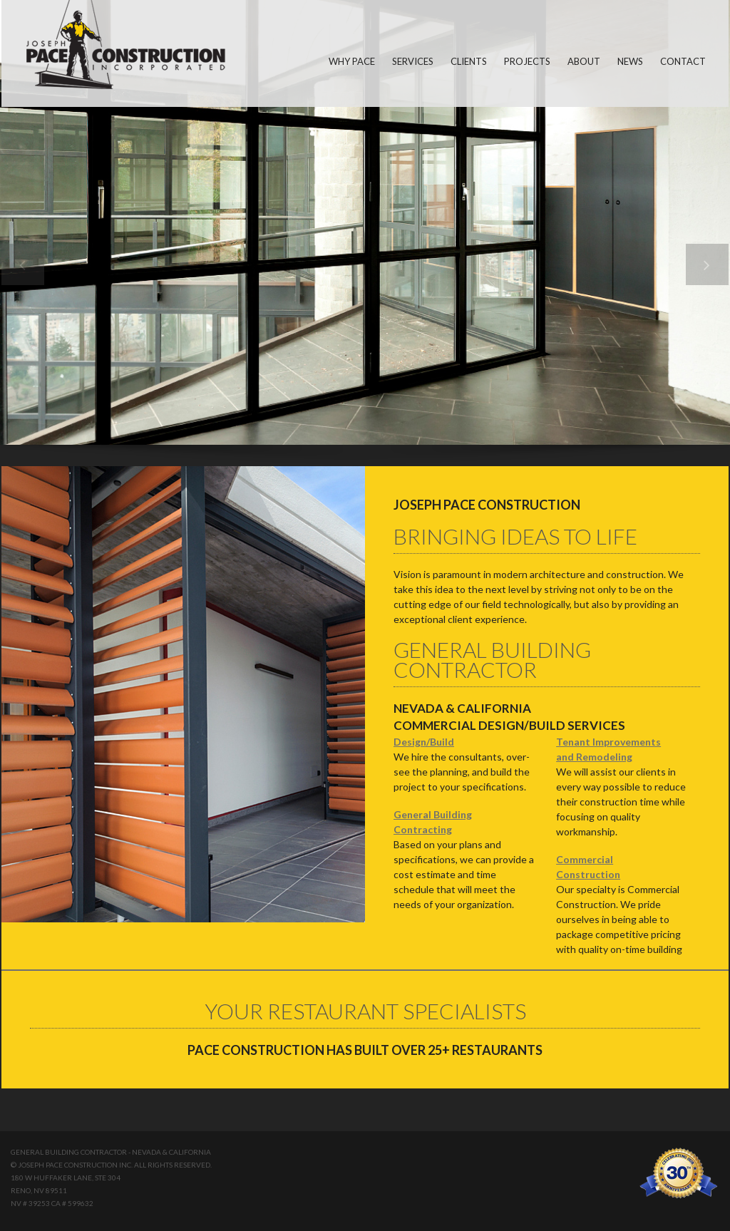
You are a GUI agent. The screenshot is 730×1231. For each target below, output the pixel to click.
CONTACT (683, 61)
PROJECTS (527, 61)
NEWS (630, 61)
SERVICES (412, 61)
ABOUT (583, 61)
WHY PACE (352, 61)
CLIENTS (469, 61)
